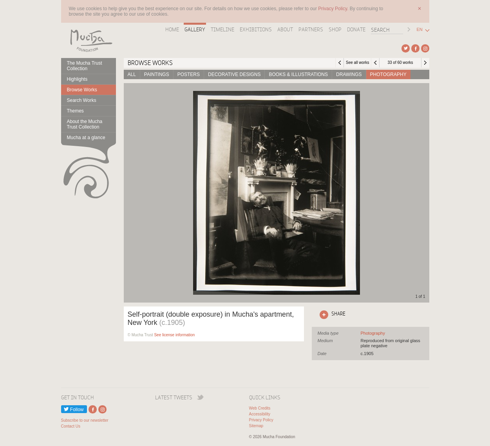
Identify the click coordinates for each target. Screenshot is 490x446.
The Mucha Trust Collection (84, 65)
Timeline (222, 29)
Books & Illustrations (298, 74)
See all (373, 333)
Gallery (194, 29)
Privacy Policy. (333, 8)
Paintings (156, 74)
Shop (335, 29)
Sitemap (256, 426)
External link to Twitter (405, 48)
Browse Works (82, 89)
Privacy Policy (261, 420)
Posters (188, 74)
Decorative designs (234, 74)
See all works (357, 62)
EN (420, 29)
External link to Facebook (415, 48)
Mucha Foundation (88, 40)
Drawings (349, 74)
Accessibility (259, 414)
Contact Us (70, 426)
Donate (356, 29)
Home (172, 29)
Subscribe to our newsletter (84, 420)
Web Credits (260, 408)
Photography (388, 74)
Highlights (77, 79)
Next (425, 62)
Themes (75, 111)
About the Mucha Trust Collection (85, 124)
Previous (375, 62)
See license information (174, 335)
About (285, 29)
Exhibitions (256, 29)
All (132, 74)
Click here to (330, 314)
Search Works (81, 100)
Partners (310, 29)
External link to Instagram (425, 48)
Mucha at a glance (86, 137)
